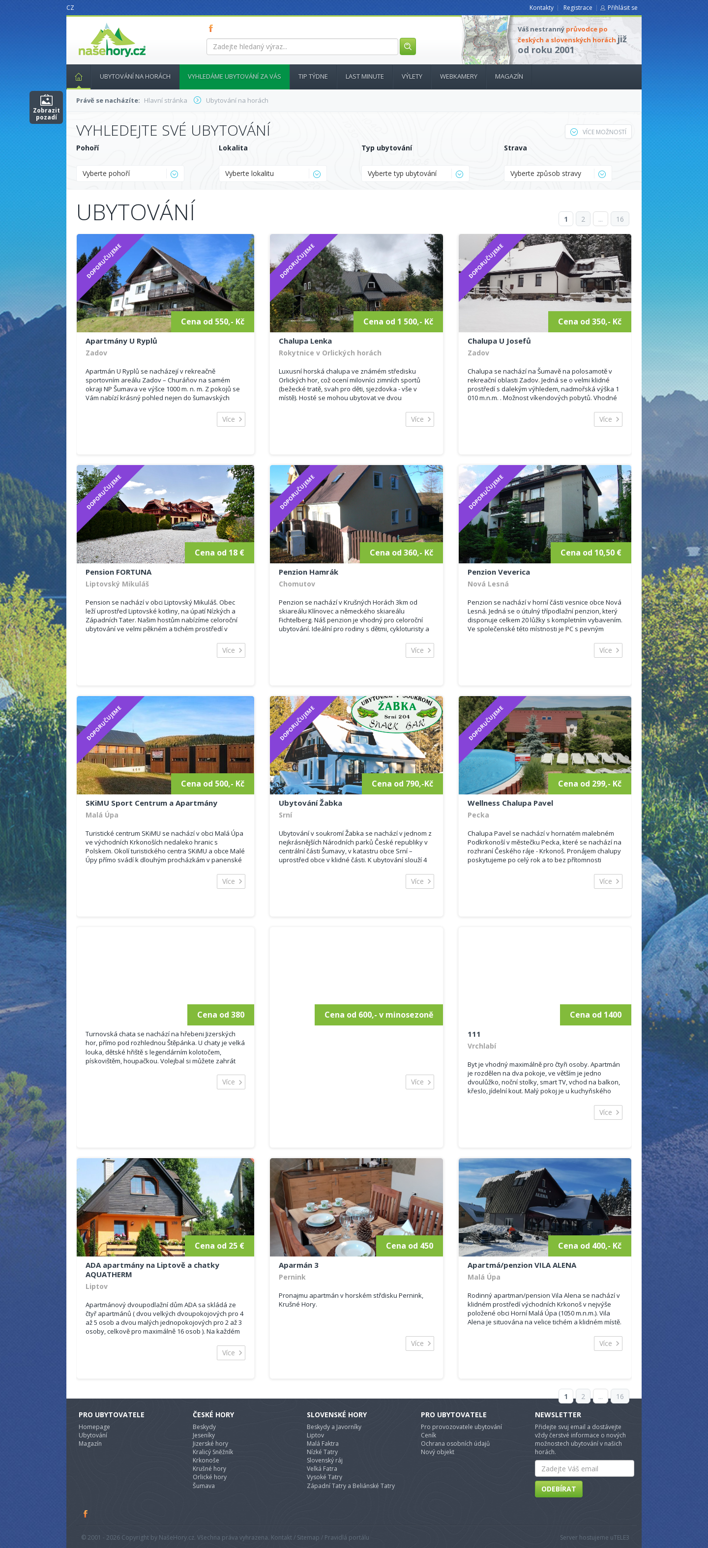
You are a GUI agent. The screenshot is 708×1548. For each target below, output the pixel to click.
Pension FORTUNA (118, 572)
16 (620, 219)
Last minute (365, 76)
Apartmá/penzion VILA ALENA (522, 1265)
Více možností (598, 132)
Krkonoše (206, 1460)
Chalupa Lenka (305, 341)
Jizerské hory (210, 1443)
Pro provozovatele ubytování (461, 1427)
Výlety (412, 76)
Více (228, 419)
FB (213, 28)
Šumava (204, 1486)
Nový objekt (437, 1452)
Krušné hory (209, 1468)
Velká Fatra (322, 1468)
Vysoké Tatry (324, 1477)
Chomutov (297, 583)
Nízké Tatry (322, 1452)
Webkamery (458, 76)
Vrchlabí (482, 1046)
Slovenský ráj (325, 1460)
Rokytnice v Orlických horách (330, 352)
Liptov (97, 1286)
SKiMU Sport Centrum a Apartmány (151, 803)
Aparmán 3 (299, 1265)
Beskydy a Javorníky (334, 1427)
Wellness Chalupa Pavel (510, 803)
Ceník (428, 1435)
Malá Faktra (323, 1443)
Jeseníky (204, 1435)
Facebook (86, 1514)
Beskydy (204, 1427)
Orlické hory (210, 1477)
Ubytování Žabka (310, 803)
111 (474, 1034)
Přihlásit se (623, 7)
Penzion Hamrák (308, 572)
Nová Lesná (488, 583)
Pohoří (87, 147)
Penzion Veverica (499, 572)
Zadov (96, 352)
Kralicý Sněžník (213, 1452)
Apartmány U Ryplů (121, 341)
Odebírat (558, 1488)
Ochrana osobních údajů (455, 1443)
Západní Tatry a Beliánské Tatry (351, 1486)
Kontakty (542, 7)
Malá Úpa (102, 814)
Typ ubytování (386, 147)
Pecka (478, 814)
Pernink (292, 1277)
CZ (70, 7)
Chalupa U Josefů (499, 341)
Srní (285, 814)
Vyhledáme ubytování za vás (234, 76)
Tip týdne (313, 76)
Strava (515, 147)
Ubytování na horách (135, 76)
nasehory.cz (94, 23)
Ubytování (93, 1435)
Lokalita (233, 147)
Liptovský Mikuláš (117, 583)
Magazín (509, 76)
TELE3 (621, 1537)
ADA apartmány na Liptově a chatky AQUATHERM (152, 1269)
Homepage (94, 1427)
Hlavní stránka (75, 76)
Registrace (577, 7)
